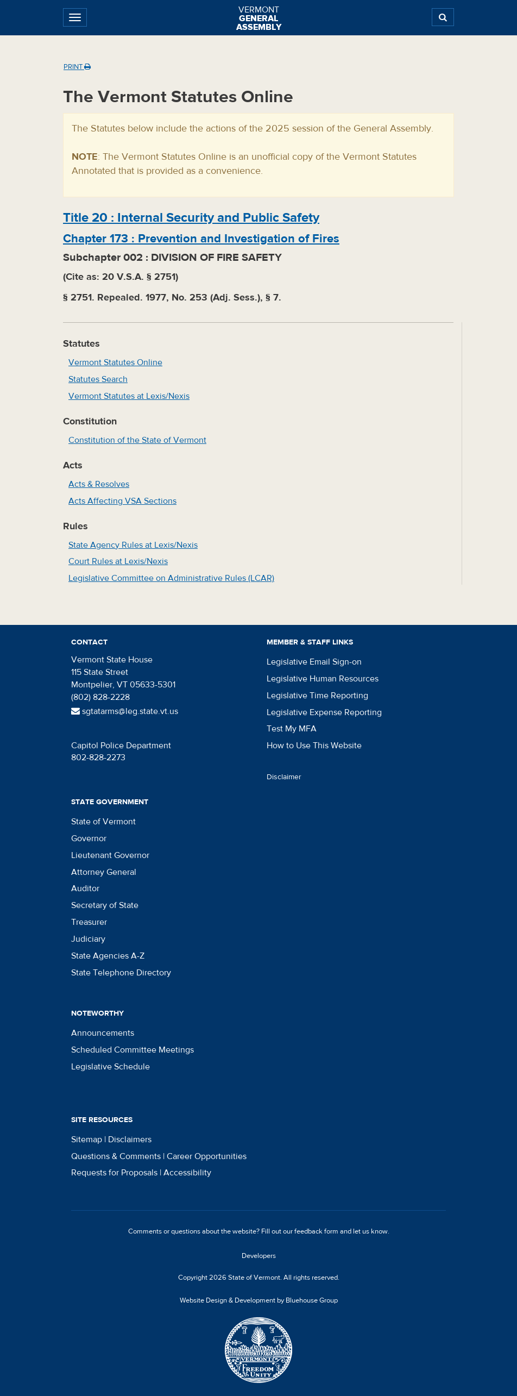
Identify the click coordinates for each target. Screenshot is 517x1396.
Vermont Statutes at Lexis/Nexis (129, 396)
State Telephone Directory (121, 972)
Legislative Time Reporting (317, 695)
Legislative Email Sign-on (314, 661)
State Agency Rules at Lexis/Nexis (133, 545)
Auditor (85, 888)
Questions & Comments (116, 1156)
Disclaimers (130, 1139)
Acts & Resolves (98, 484)
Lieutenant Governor (110, 855)
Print (77, 66)
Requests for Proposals (114, 1172)
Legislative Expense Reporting (324, 712)
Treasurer (89, 922)
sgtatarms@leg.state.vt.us (124, 711)
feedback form (316, 1231)
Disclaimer (284, 777)
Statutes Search (98, 379)
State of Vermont (103, 821)
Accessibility (187, 1172)
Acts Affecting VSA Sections (122, 501)
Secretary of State (104, 905)
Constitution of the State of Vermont (137, 440)
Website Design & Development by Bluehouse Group (259, 1300)
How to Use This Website (314, 745)
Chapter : (201, 238)
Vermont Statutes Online (115, 362)
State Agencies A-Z (107, 955)
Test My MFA (292, 728)
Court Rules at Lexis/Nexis (118, 561)
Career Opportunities (207, 1156)
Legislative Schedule (110, 1066)
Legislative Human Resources (323, 678)
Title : (191, 217)
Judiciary (88, 939)
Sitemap (86, 1139)
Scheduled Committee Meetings (132, 1049)
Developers (259, 1255)
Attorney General (103, 872)
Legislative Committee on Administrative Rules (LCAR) (171, 578)
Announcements (102, 1033)
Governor (88, 838)
